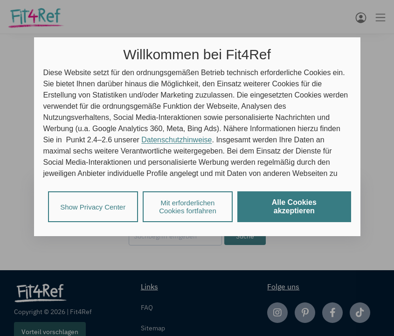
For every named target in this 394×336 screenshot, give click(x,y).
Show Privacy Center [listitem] (92, 207)
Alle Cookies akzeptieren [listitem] (294, 206)
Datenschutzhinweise (176, 140)
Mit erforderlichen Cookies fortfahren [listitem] (187, 207)
